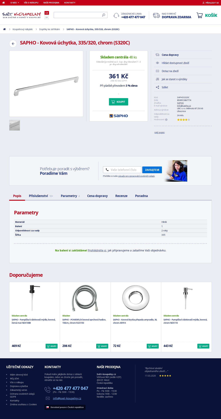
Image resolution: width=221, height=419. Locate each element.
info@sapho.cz (184, 105)
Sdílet (165, 87)
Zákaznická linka (133, 15)
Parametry (70, 196)
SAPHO (180, 102)
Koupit (121, 101)
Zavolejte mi (152, 169)
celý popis (159, 132)
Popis (17, 196)
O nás (13, 2)
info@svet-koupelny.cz (67, 398)
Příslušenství (41, 196)
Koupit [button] (53, 346)
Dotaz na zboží (170, 71)
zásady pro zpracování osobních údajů (136, 176)
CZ (46, 12)
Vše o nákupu (31, 2)
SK (46, 17)
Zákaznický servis (18, 389)
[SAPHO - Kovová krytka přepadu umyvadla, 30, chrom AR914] (136, 298)
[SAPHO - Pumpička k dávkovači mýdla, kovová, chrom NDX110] (186, 298)
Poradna (141, 196)
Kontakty (69, 2)
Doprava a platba (19, 386)
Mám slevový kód (19, 374)
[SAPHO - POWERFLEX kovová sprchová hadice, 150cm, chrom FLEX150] (85, 298)
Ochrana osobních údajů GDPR (22, 395)
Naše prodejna (51, 2)
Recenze (121, 196)
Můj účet (14, 378)
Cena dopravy (97, 196)
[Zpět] (13, 44)
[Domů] (5, 2)
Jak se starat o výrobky (174, 79)
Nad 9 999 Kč (176, 15)
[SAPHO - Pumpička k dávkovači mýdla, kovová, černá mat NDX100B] (35, 298)
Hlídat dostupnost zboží (175, 63)
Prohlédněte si (97, 250)
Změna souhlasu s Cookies (23, 404)
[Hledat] (80, 15)
